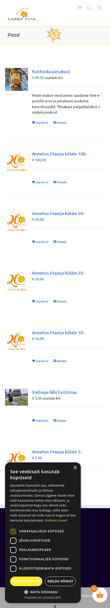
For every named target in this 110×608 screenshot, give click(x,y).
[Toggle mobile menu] (99, 7)
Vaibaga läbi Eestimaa (54, 392)
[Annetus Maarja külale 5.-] (16, 459)
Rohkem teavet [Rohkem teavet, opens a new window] (56, 520)
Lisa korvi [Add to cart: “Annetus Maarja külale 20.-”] (42, 301)
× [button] (75, 468)
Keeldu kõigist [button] (60, 581)
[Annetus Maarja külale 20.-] (16, 280)
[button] (43, 591)
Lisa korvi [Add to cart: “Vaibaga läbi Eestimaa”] (42, 420)
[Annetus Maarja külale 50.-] (16, 221)
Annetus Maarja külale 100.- (60, 153)
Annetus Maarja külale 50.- (58, 213)
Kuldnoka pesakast (51, 71)
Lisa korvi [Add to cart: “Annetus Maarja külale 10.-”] (42, 361)
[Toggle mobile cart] (79, 7)
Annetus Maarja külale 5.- (57, 451)
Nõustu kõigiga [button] (26, 581)
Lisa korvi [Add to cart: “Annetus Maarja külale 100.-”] (42, 182)
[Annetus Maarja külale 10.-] (16, 340)
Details (61, 122)
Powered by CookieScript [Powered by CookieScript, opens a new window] (43, 597)
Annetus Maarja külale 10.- (58, 332)
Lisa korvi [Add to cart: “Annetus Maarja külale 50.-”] (42, 242)
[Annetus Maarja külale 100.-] (16, 161)
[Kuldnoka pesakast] (16, 79)
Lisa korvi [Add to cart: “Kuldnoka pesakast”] (42, 122)
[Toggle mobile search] (89, 7)
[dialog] (43, 532)
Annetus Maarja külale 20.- (58, 272)
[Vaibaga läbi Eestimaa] (16, 397)
